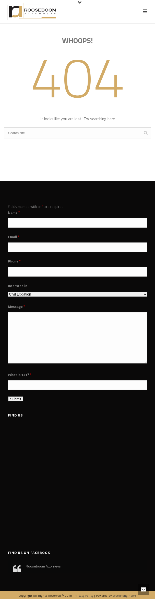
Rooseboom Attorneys (43, 566)
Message (16, 306)
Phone (14, 261)
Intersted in (17, 285)
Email (13, 236)
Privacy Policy (84, 595)
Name (14, 212)
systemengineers (125, 595)
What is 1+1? (19, 374)
